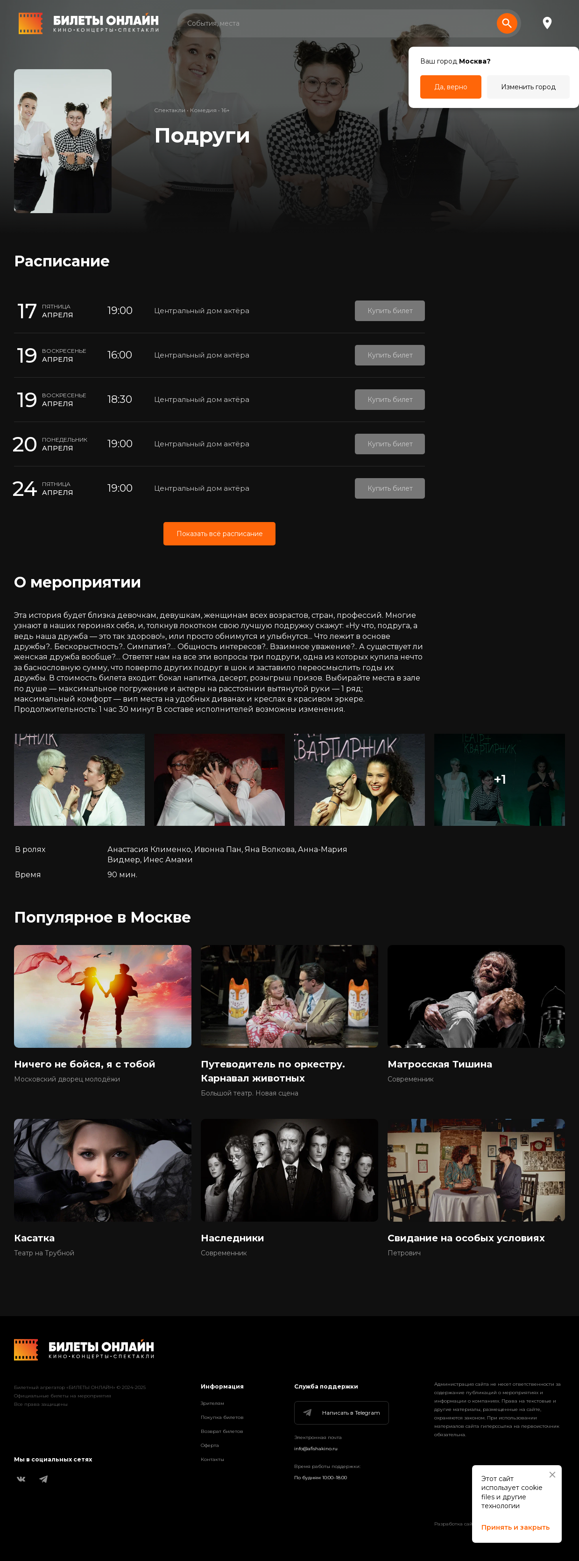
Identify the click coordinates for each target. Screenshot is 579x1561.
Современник (411, 1079)
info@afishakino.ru (316, 1449)
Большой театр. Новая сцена (249, 1093)
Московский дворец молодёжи (67, 1079)
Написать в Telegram (341, 1412)
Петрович (404, 1253)
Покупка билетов (222, 1417)
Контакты (212, 1459)
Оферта (210, 1445)
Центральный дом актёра (201, 310)
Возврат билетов (222, 1431)
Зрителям (212, 1403)
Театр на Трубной (44, 1253)
